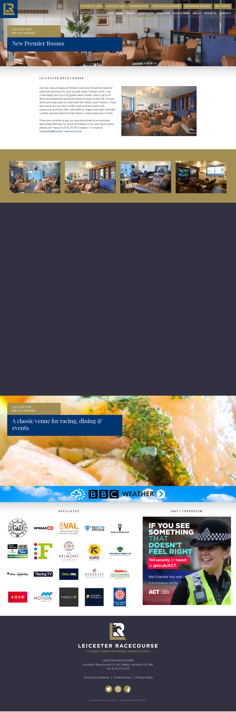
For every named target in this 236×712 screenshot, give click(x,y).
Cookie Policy (122, 674)
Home (110, 13)
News (120, 13)
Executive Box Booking (166, 6)
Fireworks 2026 (138, 6)
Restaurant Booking (197, 6)
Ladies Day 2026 (115, 6)
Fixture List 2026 (91, 6)
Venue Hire (163, 13)
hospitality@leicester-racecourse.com (60, 131)
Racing (130, 13)
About (197, 13)
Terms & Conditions (96, 674)
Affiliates (210, 13)
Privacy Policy (144, 674)
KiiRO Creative (140, 697)
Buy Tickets (223, 6)
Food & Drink (181, 13)
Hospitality (146, 13)
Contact (225, 13)
